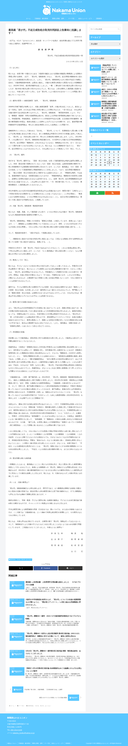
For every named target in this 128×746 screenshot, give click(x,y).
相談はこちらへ (12, 743)
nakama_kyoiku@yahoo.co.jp (23, 733)
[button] (70, 568)
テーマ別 (47, 743)
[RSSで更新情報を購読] (112, 193)
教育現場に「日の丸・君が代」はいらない (20, 559)
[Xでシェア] (21, 568)
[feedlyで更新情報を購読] (97, 193)
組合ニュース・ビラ (57, 743)
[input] (105, 29)
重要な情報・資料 (37, 743)
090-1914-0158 (16, 730)
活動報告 (68, 743)
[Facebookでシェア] (46, 568)
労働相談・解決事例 (24, 743)
